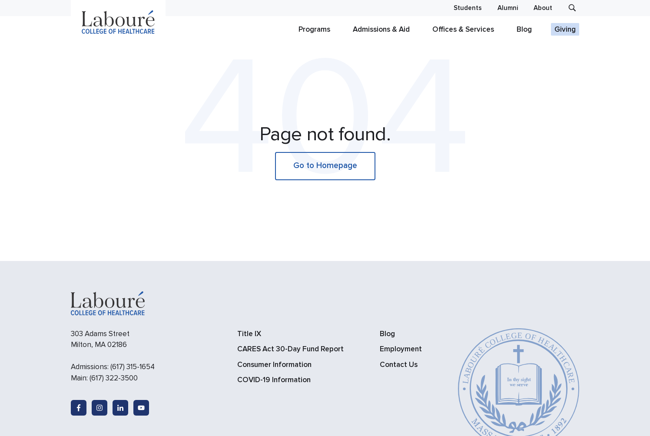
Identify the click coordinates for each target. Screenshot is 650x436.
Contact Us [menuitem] (399, 364)
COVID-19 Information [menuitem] (274, 379)
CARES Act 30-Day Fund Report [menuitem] (290, 348)
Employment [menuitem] (401, 348)
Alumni (507, 8)
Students (468, 8)
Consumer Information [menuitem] (274, 364)
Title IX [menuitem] (249, 333)
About (543, 8)
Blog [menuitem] (387, 333)
